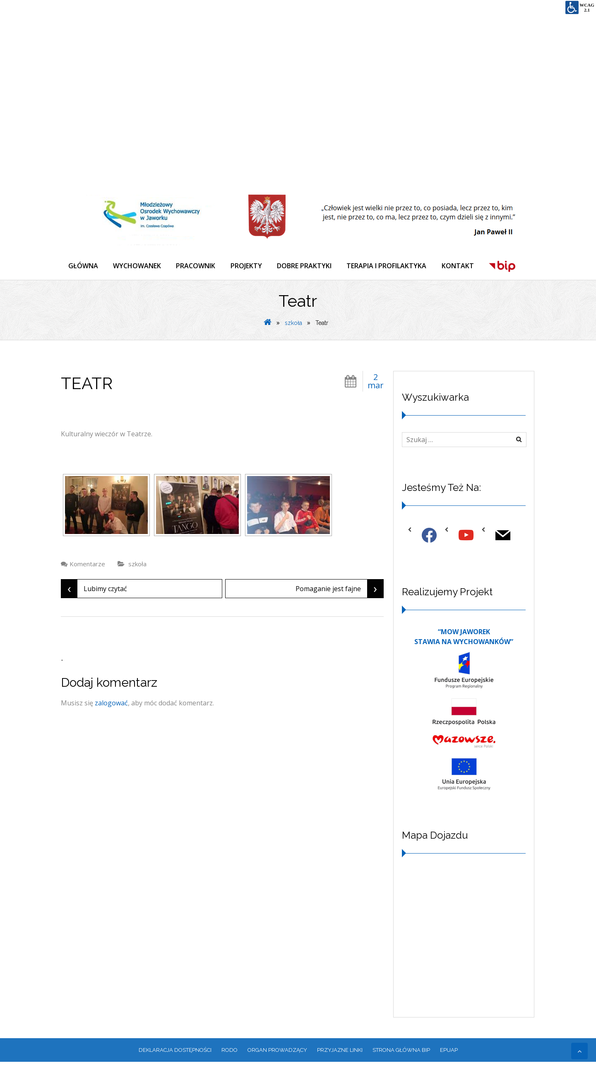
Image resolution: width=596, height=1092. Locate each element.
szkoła (293, 352)
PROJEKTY (251, 266)
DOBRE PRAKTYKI (311, 266)
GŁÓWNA (84, 266)
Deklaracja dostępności (175, 1080)
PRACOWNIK (199, 266)
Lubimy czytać (94, 618)
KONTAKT (468, 266)
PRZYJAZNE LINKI (340, 1080)
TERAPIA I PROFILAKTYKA (395, 266)
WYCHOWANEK (139, 266)
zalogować (111, 732)
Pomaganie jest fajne (339, 618)
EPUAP (449, 1080)
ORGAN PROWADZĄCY (277, 1080)
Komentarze (87, 593)
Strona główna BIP (401, 1080)
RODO (229, 1080)
